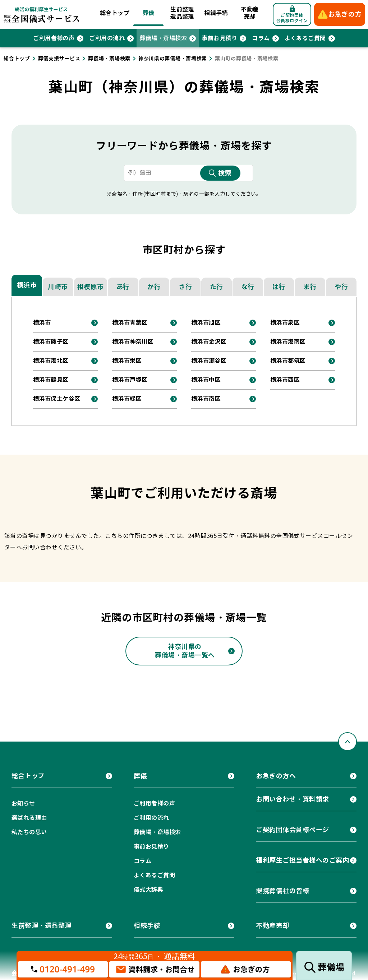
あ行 (123, 287)
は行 (278, 287)
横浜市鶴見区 (51, 380)
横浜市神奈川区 (132, 341)
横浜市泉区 (285, 322)
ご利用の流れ (107, 38)
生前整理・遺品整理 (42, 925)
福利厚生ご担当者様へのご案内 (302, 860)
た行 (216, 287)
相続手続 (216, 13)
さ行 (185, 287)
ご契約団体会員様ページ (292, 830)
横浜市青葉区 (130, 322)
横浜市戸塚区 (130, 380)
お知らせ (23, 803)
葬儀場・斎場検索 (163, 38)
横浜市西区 (285, 380)
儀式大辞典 (148, 889)
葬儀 (149, 13)
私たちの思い (29, 832)
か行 (154, 287)
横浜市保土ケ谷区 (56, 399)
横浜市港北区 (51, 360)
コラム (261, 38)
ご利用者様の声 (53, 38)
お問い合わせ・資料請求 (292, 799)
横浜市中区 (206, 380)
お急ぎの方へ (276, 776)
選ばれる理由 (29, 818)
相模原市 (90, 287)
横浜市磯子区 (51, 341)
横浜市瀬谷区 (209, 360)
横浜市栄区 (127, 360)
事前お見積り (219, 38)
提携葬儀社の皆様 (282, 891)
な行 (247, 287)
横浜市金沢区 (209, 341)
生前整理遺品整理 (182, 13)
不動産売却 (249, 13)
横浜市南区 (206, 399)
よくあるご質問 (305, 38)
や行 (341, 287)
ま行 (310, 287)
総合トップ (114, 13)
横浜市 (27, 285)
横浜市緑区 (127, 399)
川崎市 (58, 287)
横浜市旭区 (206, 322)
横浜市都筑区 (288, 360)
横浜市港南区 (288, 341)
